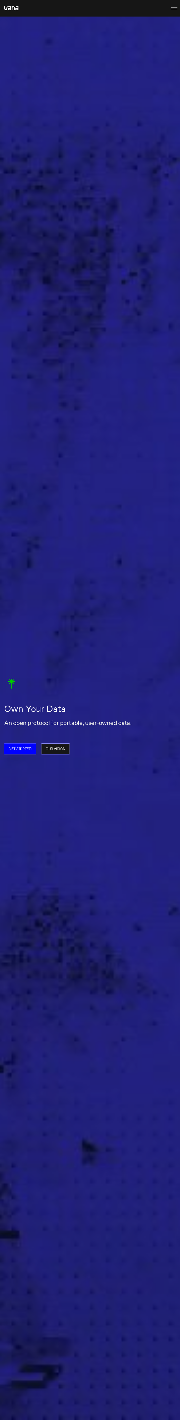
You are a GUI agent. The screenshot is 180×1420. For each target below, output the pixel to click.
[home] (11, 8)
